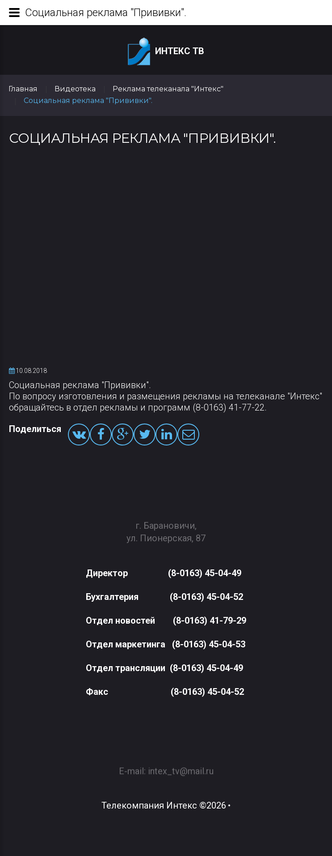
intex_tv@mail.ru (181, 766)
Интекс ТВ (166, 52)
